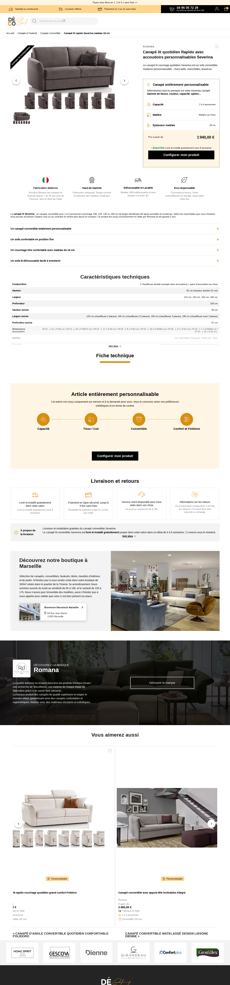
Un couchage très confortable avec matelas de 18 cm (43, 250)
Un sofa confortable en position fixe (32, 239)
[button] (115, 346)
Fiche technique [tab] (115, 355)
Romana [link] (148, 46)
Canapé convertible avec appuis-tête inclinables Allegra (151, 892)
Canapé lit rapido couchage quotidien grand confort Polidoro (40, 892)
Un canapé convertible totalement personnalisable (41, 228)
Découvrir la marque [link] (162, 682)
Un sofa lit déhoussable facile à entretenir (36, 260)
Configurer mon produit (181, 155)
